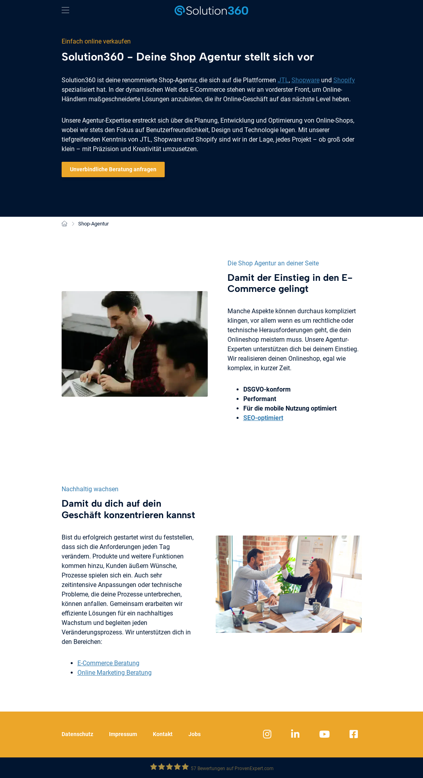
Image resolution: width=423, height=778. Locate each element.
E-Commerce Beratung (108, 663)
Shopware (305, 80)
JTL (283, 80)
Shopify (344, 80)
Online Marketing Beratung (114, 672)
